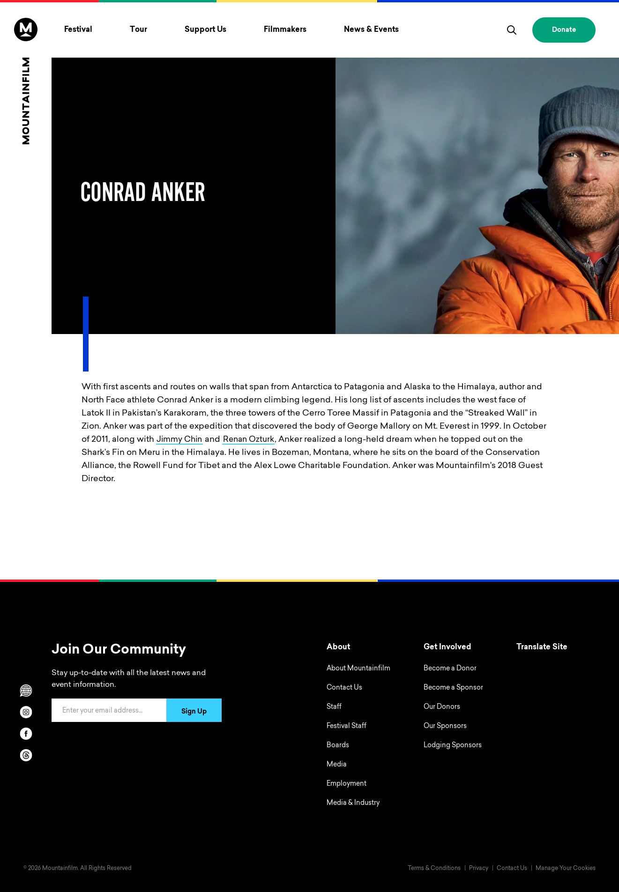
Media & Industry (353, 803)
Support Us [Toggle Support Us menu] (205, 30)
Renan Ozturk (254, 440)
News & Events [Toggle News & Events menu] (371, 30)
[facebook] (26, 734)
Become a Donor (450, 669)
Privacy (478, 868)
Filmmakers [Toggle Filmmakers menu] (285, 30)
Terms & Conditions (434, 868)
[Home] (25, 81)
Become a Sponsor (453, 688)
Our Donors (442, 707)
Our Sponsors (445, 726)
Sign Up (194, 712)
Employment (346, 784)
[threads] (26, 755)
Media (337, 765)
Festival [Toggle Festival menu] (78, 30)
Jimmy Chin (181, 440)
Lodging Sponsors (453, 746)
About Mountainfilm (358, 669)
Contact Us (344, 688)
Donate (564, 30)
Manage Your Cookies (566, 868)
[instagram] (26, 712)
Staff (334, 707)
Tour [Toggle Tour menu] (138, 30)
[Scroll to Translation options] (26, 690)
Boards (338, 746)
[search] (511, 30)
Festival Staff (346, 726)
